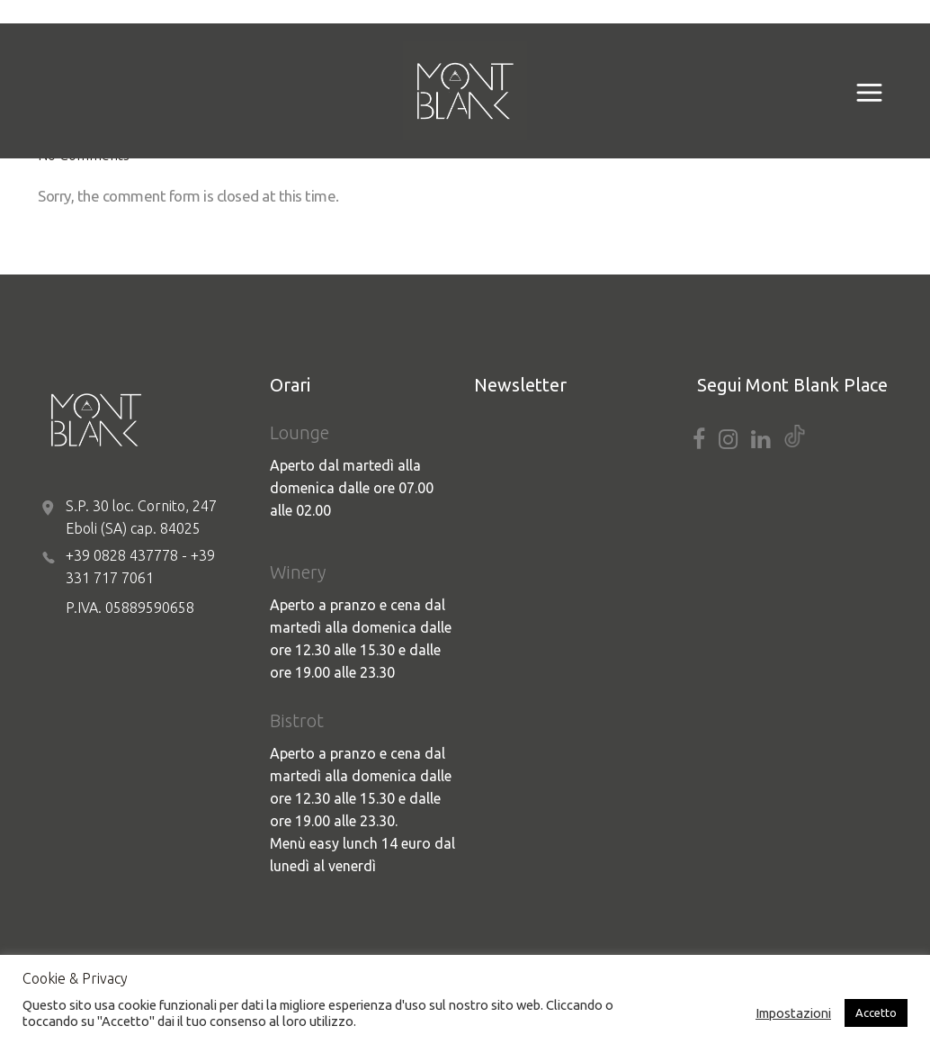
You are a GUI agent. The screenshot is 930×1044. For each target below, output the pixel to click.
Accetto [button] (876, 1012)
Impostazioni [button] (793, 1013)
